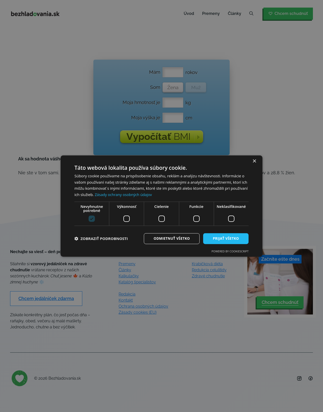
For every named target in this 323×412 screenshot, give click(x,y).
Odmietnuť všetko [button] (170, 238)
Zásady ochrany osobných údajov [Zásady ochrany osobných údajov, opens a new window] (124, 194)
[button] (101, 238)
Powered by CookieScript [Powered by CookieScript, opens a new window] (230, 251)
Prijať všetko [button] (225, 238)
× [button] (254, 161)
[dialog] (161, 206)
